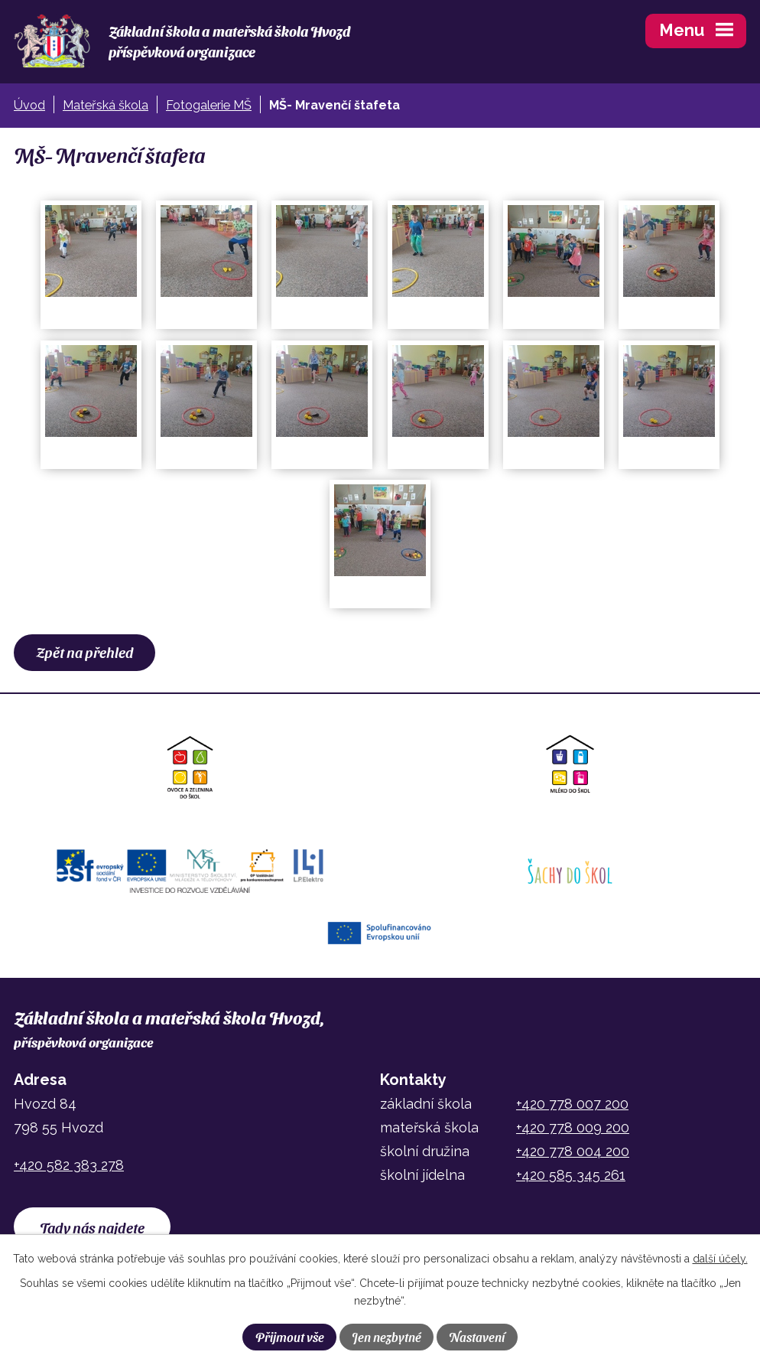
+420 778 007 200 (572, 1104)
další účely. (720, 1259)
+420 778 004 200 (572, 1151)
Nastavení (477, 1336)
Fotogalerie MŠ (209, 105)
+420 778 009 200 (572, 1127)
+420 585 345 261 (570, 1175)
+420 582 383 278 (69, 1165)
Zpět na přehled (85, 651)
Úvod (29, 105)
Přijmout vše (289, 1336)
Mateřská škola (105, 105)
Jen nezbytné (386, 1336)
